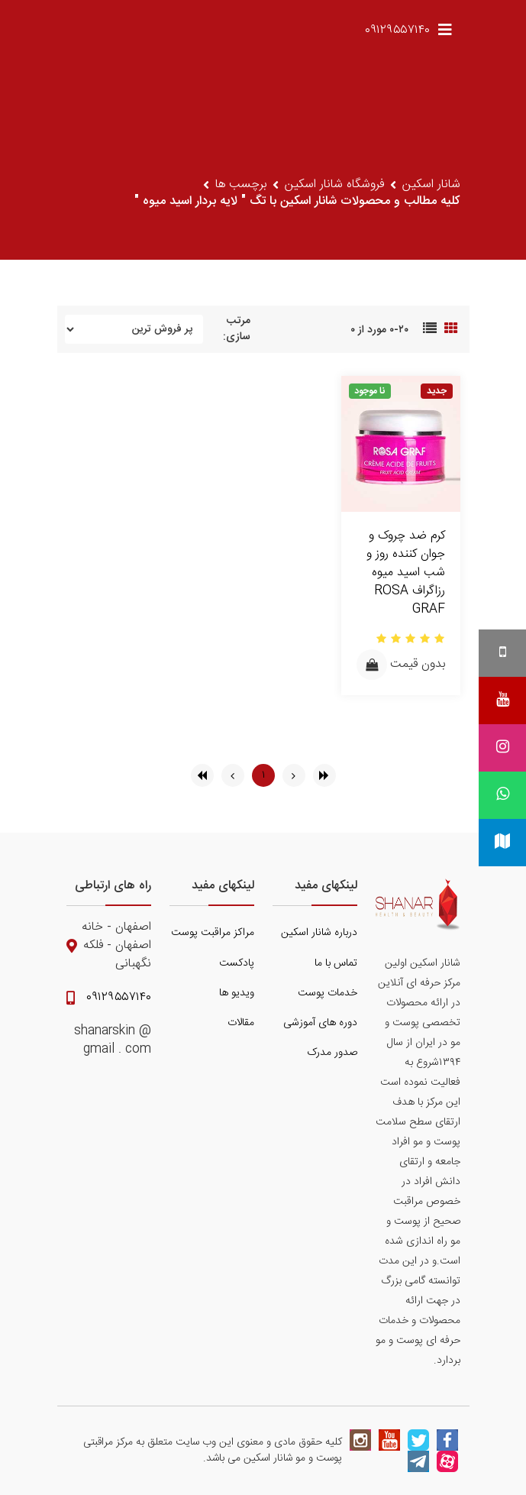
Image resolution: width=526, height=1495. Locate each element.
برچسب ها (240, 185)
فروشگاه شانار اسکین (334, 185)
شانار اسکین (431, 185)
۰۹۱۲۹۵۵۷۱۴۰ (397, 30)
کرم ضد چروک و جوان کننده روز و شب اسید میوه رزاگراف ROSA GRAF (405, 573)
